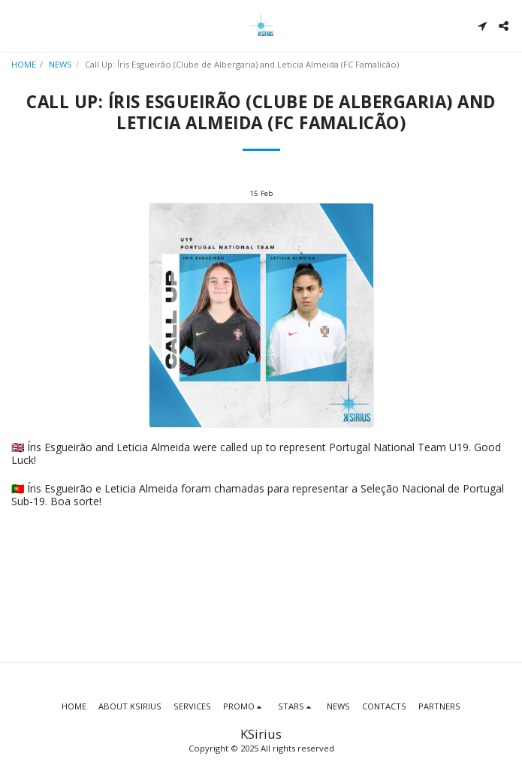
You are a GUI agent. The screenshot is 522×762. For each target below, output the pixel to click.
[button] (16, 25)
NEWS (60, 64)
